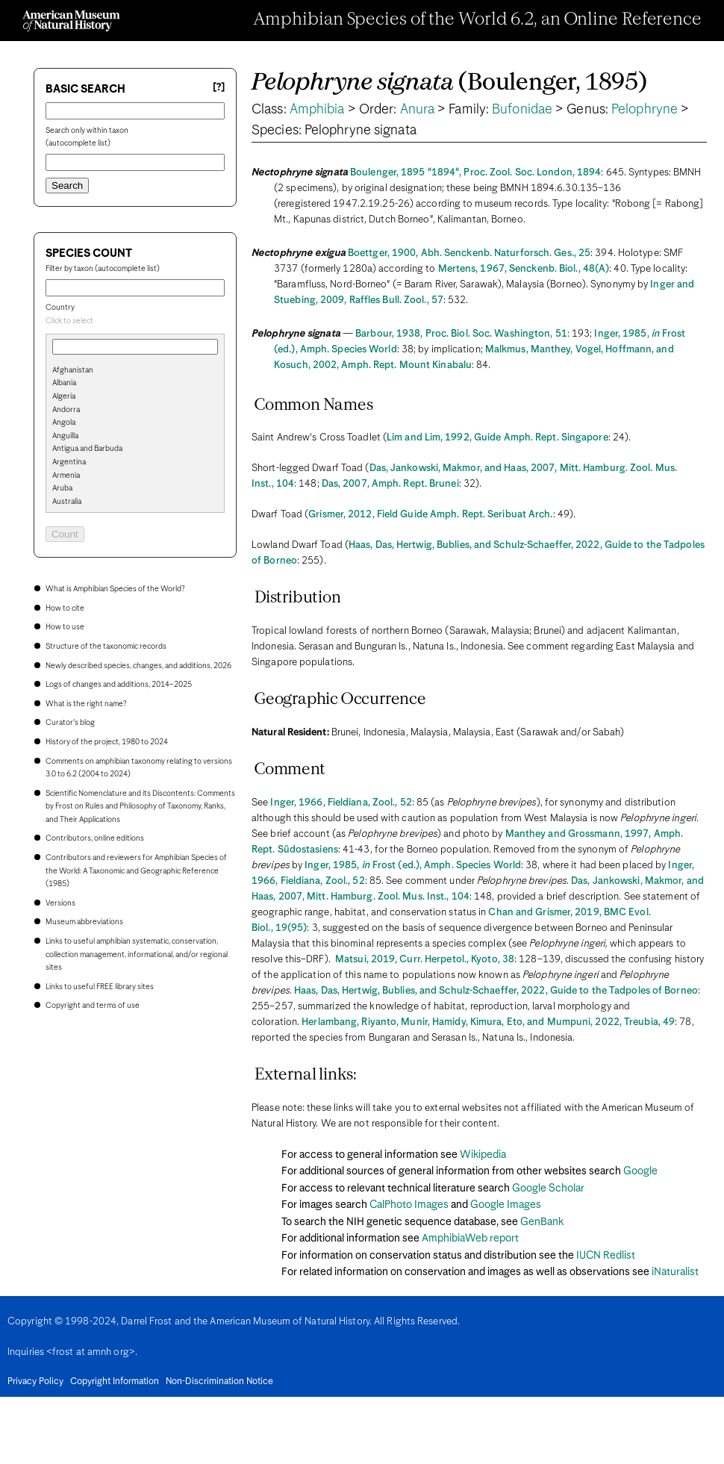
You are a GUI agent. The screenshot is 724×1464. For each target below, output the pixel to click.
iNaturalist (675, 1272)
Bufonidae (522, 109)
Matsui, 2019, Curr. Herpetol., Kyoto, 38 (424, 960)
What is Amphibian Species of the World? (115, 589)
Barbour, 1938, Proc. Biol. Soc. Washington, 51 (461, 334)
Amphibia (317, 109)
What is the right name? (86, 704)
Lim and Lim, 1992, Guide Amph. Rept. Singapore (497, 438)
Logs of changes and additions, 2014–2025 (119, 684)
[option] (141, 371)
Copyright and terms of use (93, 1005)
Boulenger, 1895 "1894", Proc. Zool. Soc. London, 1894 (475, 173)
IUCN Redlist (605, 1255)
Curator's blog (70, 722)
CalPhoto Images (409, 1205)
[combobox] (135, 321)
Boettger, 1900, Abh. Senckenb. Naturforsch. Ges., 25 (469, 253)
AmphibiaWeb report (470, 1238)
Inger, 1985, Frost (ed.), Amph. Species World (413, 865)
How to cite (65, 608)
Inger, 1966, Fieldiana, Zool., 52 (340, 803)
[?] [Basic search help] (219, 88)
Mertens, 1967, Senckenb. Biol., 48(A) (524, 269)
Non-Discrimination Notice (219, 1381)
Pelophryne (644, 109)
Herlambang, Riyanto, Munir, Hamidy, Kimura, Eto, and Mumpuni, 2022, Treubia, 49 (488, 1022)
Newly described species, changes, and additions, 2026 (138, 666)
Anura (417, 109)
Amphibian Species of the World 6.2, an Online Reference (477, 20)
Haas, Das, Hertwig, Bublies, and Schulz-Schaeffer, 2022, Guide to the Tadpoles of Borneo (496, 991)
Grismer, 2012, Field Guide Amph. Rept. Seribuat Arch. (430, 515)
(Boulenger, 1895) (450, 83)
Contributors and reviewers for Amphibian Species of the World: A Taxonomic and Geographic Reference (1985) (136, 871)
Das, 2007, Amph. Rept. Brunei (390, 484)
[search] (135, 395)
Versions (60, 903)
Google (640, 1171)
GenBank (542, 1222)
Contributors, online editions (95, 838)
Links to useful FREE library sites (100, 987)
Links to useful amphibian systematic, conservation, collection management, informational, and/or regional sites (137, 954)
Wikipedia (483, 1155)
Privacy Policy (35, 1381)
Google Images (505, 1205)
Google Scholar (548, 1188)
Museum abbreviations (84, 922)
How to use (65, 627)
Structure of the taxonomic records (106, 646)
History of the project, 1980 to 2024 (107, 742)
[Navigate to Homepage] (71, 21)
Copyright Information (114, 1381)
